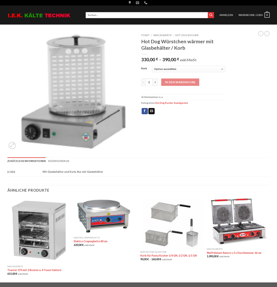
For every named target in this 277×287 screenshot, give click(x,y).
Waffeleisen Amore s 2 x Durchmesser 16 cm (234, 252)
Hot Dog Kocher (186, 35)
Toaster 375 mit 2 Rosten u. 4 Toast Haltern (34, 270)
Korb (144, 68)
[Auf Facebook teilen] (145, 111)
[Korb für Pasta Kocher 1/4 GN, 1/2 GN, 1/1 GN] (171, 223)
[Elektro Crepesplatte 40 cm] (105, 216)
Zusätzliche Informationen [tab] (26, 161)
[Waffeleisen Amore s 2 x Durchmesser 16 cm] (238, 221)
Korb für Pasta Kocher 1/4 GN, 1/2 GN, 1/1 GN (168, 255)
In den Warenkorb (180, 82)
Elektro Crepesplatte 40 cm (90, 241)
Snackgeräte (162, 35)
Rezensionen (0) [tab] (58, 161)
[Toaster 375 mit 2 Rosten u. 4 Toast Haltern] (38, 230)
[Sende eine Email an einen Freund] (151, 111)
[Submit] (211, 15)
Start (145, 35)
